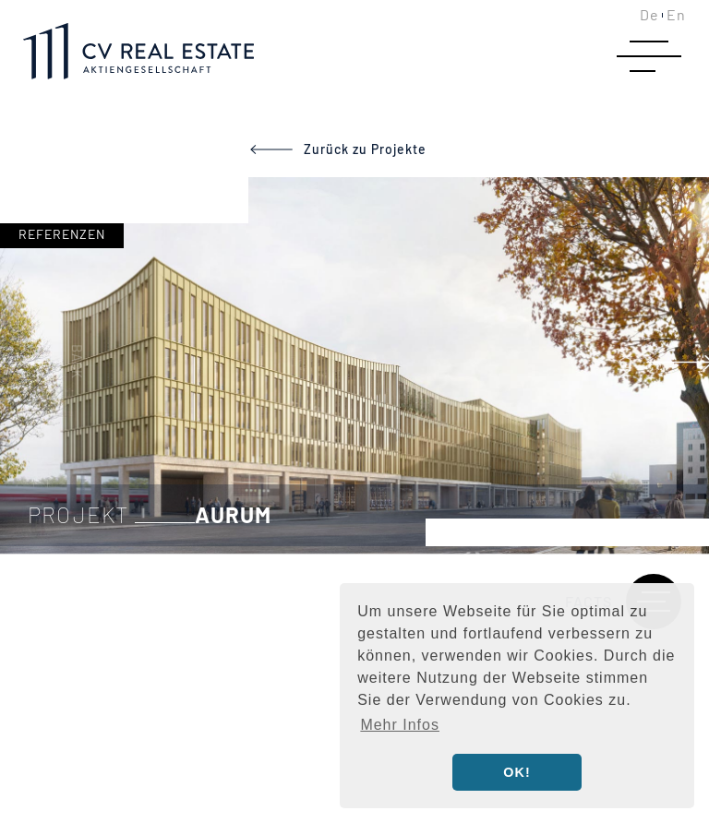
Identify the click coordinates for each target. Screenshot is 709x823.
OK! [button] (516, 772)
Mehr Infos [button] (399, 725)
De (649, 14)
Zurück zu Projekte (365, 149)
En (676, 14)
